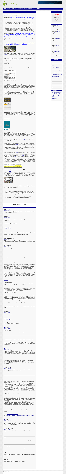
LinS (4, 419)
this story (11, 172)
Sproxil (15, 156)
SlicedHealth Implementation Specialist (56, 92)
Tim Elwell (6, 280)
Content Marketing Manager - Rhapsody (57, 99)
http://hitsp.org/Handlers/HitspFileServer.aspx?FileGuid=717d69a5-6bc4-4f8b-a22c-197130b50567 (20, 415)
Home (5, 8)
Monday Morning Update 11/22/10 (12, 14)
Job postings (54, 90)
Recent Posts (14, 8)
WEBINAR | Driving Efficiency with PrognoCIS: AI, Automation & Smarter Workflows (56, 65)
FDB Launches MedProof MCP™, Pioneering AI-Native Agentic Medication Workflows (57, 77)
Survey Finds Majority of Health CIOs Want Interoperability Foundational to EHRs (56, 87)
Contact (38, 8)
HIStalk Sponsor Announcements (55, 59)
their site (24, 139)
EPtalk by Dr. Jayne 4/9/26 (56, 51)
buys (17, 152)
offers (10, 171)
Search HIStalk (20, 8)
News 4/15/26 (57, 45)
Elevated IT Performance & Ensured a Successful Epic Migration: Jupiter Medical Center (56, 80)
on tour (34, 67)
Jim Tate (5, 327)
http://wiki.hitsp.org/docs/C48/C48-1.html (12, 414)
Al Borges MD (6, 227)
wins (22, 154)
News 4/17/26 (56, 25)
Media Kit (25, 8)
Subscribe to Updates (31, 8)
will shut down (6, 54)
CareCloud (22, 155)
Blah (4, 445)
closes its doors (13, 168)
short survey (17, 144)
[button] (10, 8)
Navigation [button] (9, 8)
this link (15, 146)
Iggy (4, 348)
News (13, 15)
